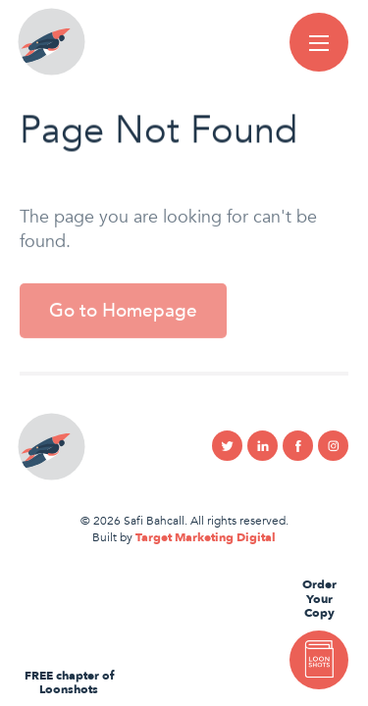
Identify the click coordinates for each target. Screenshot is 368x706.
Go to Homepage (123, 318)
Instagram (333, 445)
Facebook (298, 445)
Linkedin (262, 445)
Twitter (227, 445)
